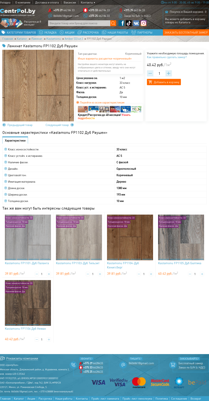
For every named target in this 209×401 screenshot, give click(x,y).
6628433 (93, 363)
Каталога (184, 22)
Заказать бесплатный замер (186, 32)
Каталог (22, 38)
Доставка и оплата (47, 2)
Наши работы (63, 398)
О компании (22, 2)
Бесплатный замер (191, 363)
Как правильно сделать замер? (167, 57)
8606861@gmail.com (66, 15)
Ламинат (36, 38)
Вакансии (70, 2)
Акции (31, 398)
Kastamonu (53, 38)
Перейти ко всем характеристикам (100, 102)
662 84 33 (63, 10)
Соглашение (179, 398)
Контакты (87, 2)
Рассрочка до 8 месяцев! (32, 23)
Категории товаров (21, 32)
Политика (161, 398)
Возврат (195, 398)
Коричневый (133, 53)
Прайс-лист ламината (105, 398)
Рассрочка (45, 398)
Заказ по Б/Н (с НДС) (137, 15)
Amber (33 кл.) (74, 38)
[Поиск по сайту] (113, 23)
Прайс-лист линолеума (137, 398)
